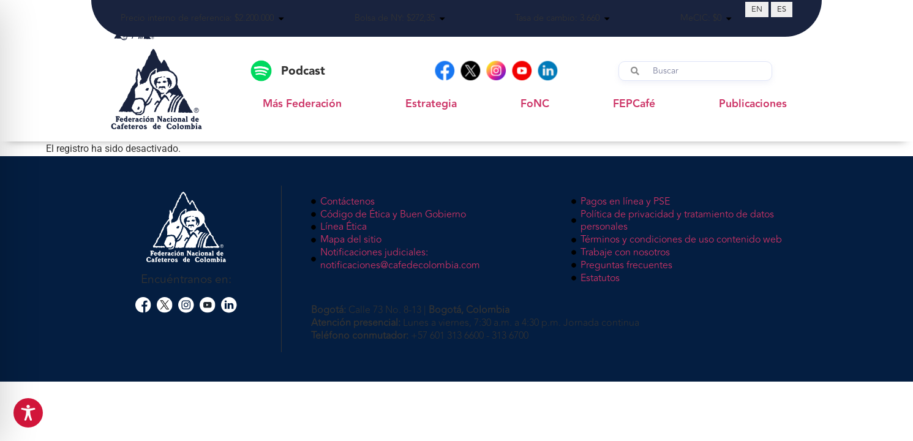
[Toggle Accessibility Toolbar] (28, 413)
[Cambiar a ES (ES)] (781, 9)
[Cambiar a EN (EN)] (756, 9)
